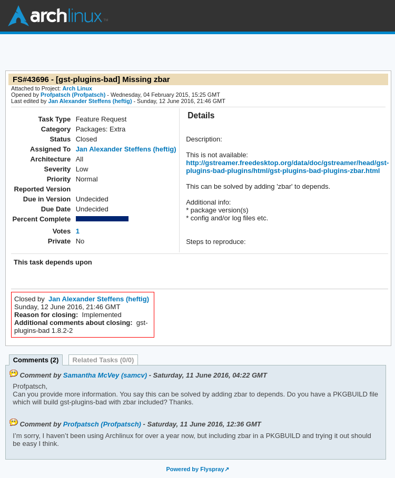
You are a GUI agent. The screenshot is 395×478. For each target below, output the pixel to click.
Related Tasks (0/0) (103, 360)
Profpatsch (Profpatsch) (73, 94)
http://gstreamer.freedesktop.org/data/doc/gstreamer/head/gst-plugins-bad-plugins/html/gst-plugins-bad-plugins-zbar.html (287, 167)
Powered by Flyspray (195, 469)
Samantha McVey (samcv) (105, 375)
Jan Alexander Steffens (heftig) (90, 101)
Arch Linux (58, 15)
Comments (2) (36, 360)
